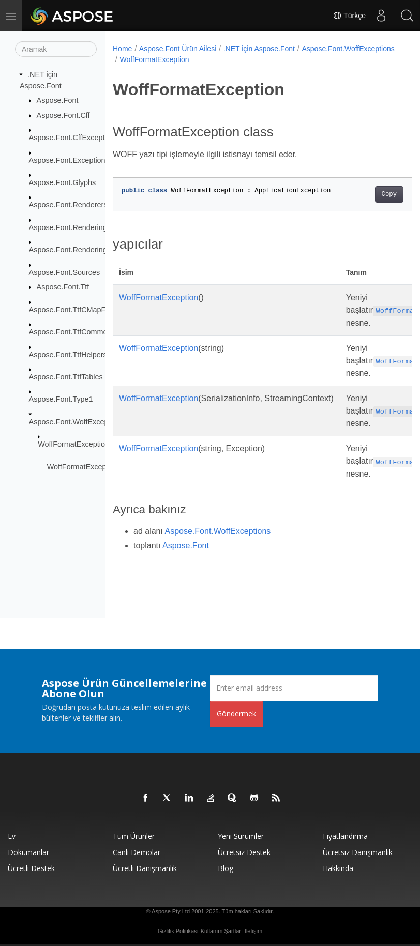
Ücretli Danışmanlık (145, 868)
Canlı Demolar (136, 852)
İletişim (253, 931)
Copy (367, 194)
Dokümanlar (28, 852)
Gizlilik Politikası (178, 931)
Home (122, 48)
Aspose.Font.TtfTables (66, 377)
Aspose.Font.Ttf (63, 287)
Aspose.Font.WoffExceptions (76, 422)
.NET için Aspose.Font (259, 48)
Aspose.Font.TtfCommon (70, 332)
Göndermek (236, 714)
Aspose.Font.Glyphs (62, 182)
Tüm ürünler (134, 836)
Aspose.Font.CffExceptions (73, 137)
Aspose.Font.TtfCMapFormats (79, 309)
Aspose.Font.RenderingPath (76, 250)
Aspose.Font (58, 100)
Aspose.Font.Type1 (61, 399)
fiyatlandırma (345, 836)
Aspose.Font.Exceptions (69, 160)
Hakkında (338, 868)
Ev (12, 836)
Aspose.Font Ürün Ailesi (177, 48)
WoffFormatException (73, 444)
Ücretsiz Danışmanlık (358, 852)
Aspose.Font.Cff (63, 115)
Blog (225, 868)
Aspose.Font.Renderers (68, 205)
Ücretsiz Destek (244, 852)
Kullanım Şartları (222, 931)
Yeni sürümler (241, 836)
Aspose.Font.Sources (64, 272)
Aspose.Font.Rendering (68, 227)
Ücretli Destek (31, 868)
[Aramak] (56, 49)
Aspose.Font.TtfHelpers (68, 354)
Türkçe (349, 15)
